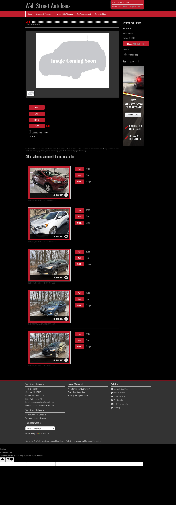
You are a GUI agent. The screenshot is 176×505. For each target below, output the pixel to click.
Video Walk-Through (65, 14)
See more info (58, 195)
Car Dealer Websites (64, 441)
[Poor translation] (9, 459)
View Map (126, 49)
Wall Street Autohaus (48, 5)
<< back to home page (32, 24)
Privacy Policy (119, 392)
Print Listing (133, 54)
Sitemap (116, 407)
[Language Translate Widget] (40, 428)
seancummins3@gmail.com (129, 7)
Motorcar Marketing (92, 441)
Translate (42, 433)
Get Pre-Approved (84, 14)
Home (30, 14)
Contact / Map (100, 14)
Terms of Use (119, 396)
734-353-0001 (124, 3)
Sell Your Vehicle (120, 404)
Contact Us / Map (120, 389)
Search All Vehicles (44, 14)
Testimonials (118, 400)
